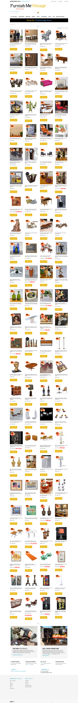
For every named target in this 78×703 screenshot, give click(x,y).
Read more (28, 183)
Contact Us (66, 1)
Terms (11, 680)
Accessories (44, 10)
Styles (49, 10)
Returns (11, 678)
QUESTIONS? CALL (20, 1)
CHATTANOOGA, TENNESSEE (19, 664)
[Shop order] (62, 21)
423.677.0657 (45, 664)
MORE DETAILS (46, 649)
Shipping (11, 677)
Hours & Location (13, 674)
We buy (42, 656)
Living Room (21, 10)
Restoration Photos (28, 680)
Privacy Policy (12, 681)
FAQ (10, 675)
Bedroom (28, 10)
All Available (14, 10)
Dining (33, 10)
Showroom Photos (28, 678)
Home (11, 17)
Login (52, 1)
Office (38, 10)
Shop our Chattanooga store (44, 4)
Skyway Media (36, 700)
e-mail (51, 647)
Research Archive (60, 10)
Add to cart (13, 42)
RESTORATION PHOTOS (17, 648)
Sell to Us (26, 675)
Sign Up (55, 1)
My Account (60, 1)
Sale (54, 10)
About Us (26, 677)
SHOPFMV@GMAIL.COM (46, 666)
